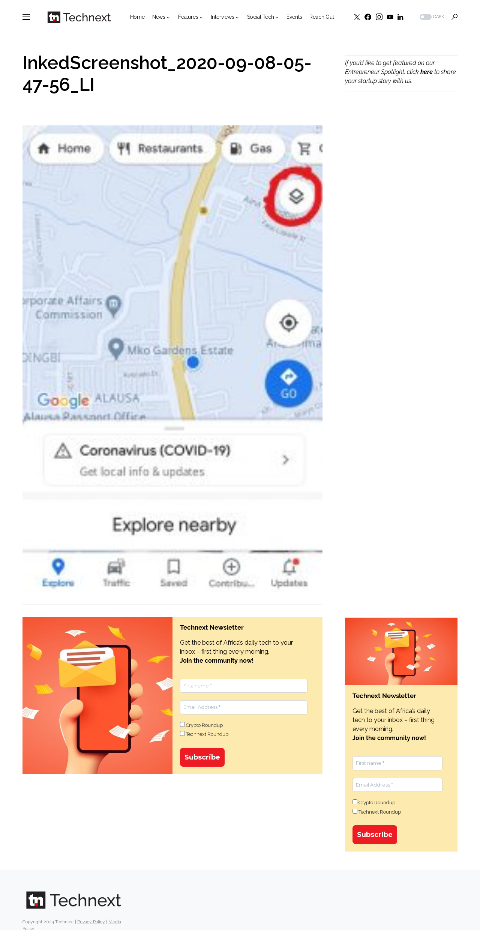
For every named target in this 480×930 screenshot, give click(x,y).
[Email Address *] (244, 707)
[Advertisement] (401, 225)
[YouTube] (390, 17)
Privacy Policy (91, 923)
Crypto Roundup (201, 725)
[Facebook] (367, 17)
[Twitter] (357, 17)
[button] (26, 17)
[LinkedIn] (400, 17)
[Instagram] (379, 17)
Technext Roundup (204, 734)
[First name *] (244, 686)
